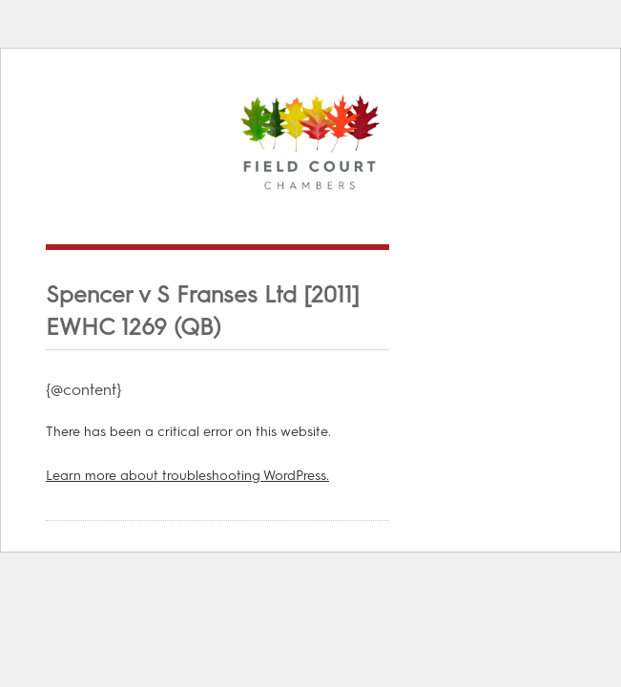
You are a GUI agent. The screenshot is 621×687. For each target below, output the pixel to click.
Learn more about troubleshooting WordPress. (187, 476)
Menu (541, 216)
